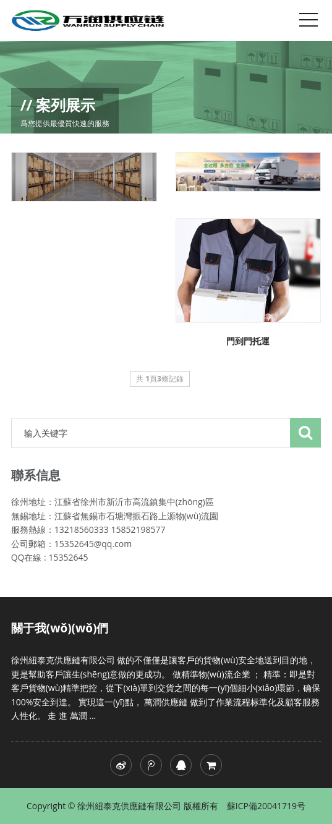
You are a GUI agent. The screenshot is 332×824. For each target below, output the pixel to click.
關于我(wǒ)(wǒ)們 (60, 628)
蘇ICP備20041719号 (266, 806)
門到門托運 (248, 341)
